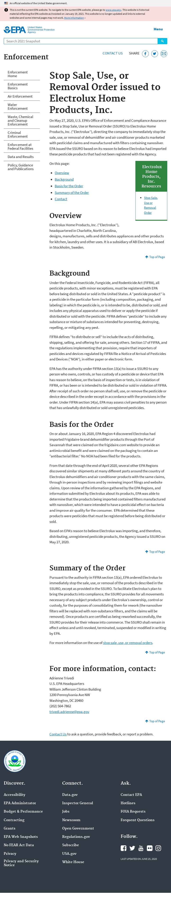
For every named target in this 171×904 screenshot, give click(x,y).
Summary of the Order (72, 192)
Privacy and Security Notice (21, 863)
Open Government (78, 829)
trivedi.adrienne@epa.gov (69, 711)
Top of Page (157, 257)
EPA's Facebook (123, 848)
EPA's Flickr (150, 848)
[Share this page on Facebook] (145, 53)
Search (162, 41)
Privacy (10, 854)
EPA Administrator (20, 803)
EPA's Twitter (132, 848)
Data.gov (70, 795)
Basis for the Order (69, 186)
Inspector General (77, 803)
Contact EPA (131, 795)
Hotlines (128, 803)
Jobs (65, 812)
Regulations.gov (76, 837)
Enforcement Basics (18, 86)
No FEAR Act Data (19, 845)
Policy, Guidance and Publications (21, 167)
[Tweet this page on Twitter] (154, 53)
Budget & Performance (23, 812)
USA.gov (69, 854)
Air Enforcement (20, 96)
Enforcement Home (18, 74)
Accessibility (14, 795)
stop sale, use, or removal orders (127, 642)
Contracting (14, 820)
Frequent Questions (138, 820)
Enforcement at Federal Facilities (20, 146)
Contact (61, 198)
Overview (62, 172)
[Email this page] (163, 53)
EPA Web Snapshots (21, 837)
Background (64, 179)
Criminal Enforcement (18, 134)
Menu (158, 29)
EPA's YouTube (141, 848)
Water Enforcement (18, 106)
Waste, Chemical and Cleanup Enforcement (20, 120)
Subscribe (70, 845)
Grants (9, 829)
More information (74, 17)
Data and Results (21, 156)
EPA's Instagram (158, 848)
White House (73, 862)
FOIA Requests (133, 812)
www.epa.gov (113, 9)
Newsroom (71, 820)
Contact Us (113, 53)
